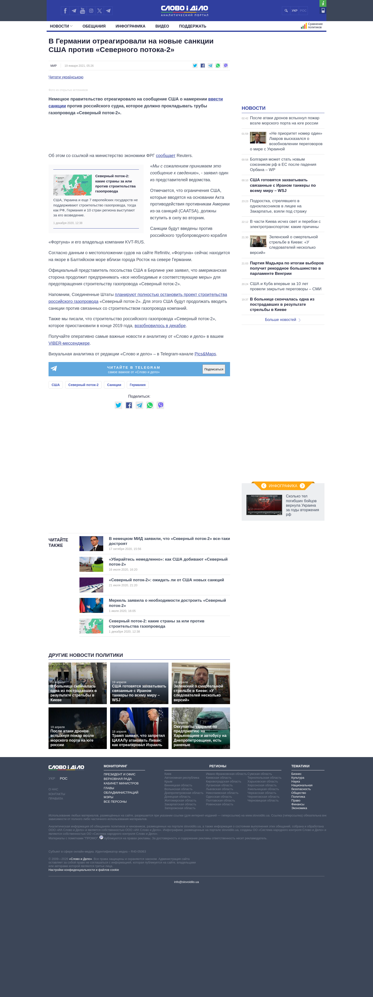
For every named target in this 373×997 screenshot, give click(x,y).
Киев (167, 882)
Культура (297, 886)
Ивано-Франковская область (226, 882)
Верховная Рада (118, 887)
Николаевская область (222, 901)
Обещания (94, 26)
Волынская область (178, 898)
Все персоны (115, 910)
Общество (298, 901)
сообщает (165, 264)
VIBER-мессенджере (69, 452)
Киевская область (218, 886)
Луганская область (219, 894)
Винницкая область (178, 894)
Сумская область (259, 882)
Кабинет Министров (121, 892)
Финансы (297, 913)
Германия (138, 494)
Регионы (217, 875)
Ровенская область (219, 913)
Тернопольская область (264, 886)
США (56, 494)
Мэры (108, 906)
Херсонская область (262, 894)
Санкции (114, 494)
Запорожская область (180, 917)
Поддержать (192, 26)
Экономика (299, 917)
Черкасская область (261, 901)
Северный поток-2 (83, 494)
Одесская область (219, 905)
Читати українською (66, 77)
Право (295, 909)
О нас (53, 898)
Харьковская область (262, 890)
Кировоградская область (223, 890)
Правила (56, 907)
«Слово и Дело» (80, 967)
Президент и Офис (120, 883)
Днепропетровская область (183, 901)
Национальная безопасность (302, 896)
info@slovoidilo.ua (186, 990)
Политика (298, 905)
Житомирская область (180, 909)
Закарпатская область (180, 913)
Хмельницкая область (263, 898)
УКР (295, 10)
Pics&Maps (205, 462)
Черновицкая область (263, 909)
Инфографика (130, 26)
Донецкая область (177, 905)
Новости (61, 26)
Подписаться (213, 478)
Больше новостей (282, 320)
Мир (53, 65)
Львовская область (219, 898)
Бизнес (296, 882)
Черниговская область (263, 905)
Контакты (57, 903)
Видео (162, 26)
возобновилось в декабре (160, 434)
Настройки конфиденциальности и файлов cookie (84, 978)
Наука (295, 890)
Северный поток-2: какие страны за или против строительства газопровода (115, 292)
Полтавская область (220, 909)
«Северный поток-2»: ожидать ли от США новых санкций (166, 691)
